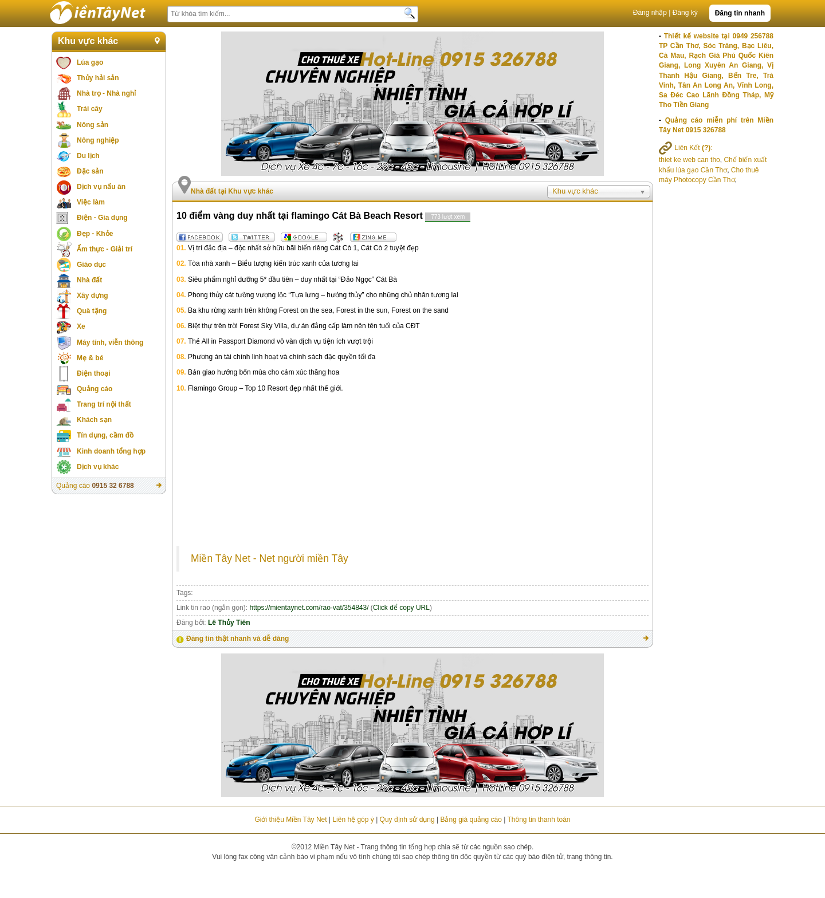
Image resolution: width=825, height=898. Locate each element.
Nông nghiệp (98, 140)
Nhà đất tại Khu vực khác (232, 191)
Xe (81, 326)
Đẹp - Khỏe (95, 234)
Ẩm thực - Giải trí (104, 249)
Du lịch (88, 156)
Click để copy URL (401, 608)
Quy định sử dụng (407, 820)
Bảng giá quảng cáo (470, 820)
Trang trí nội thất (104, 404)
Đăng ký (685, 13)
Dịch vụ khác (98, 467)
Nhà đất (89, 280)
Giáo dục (91, 265)
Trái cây (90, 109)
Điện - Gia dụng (102, 218)
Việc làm (91, 202)
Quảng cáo (94, 389)
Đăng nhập (650, 13)
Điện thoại (94, 373)
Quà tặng (92, 311)
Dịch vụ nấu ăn (101, 187)
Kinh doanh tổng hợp (111, 451)
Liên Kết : (686, 148)
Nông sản (92, 125)
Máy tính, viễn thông (110, 342)
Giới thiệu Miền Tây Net (290, 820)
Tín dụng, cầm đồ (105, 435)
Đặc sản (90, 171)
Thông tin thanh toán (538, 820)
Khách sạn (94, 420)
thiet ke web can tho (689, 160)
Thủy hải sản (98, 78)
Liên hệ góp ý (353, 820)
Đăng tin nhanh (740, 13)
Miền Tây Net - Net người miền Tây (269, 558)
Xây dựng (92, 296)
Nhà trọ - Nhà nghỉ (106, 93)
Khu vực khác (88, 41)
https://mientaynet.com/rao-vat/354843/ (308, 608)
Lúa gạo (90, 62)
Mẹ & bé (90, 358)
